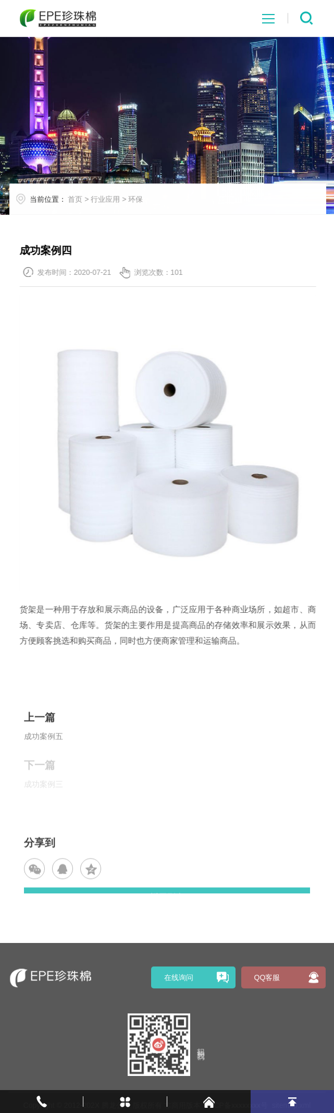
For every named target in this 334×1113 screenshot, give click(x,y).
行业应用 (117, 206)
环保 (147, 206)
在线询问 (178, 1037)
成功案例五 (43, 752)
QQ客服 (267, 1037)
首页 (87, 206)
